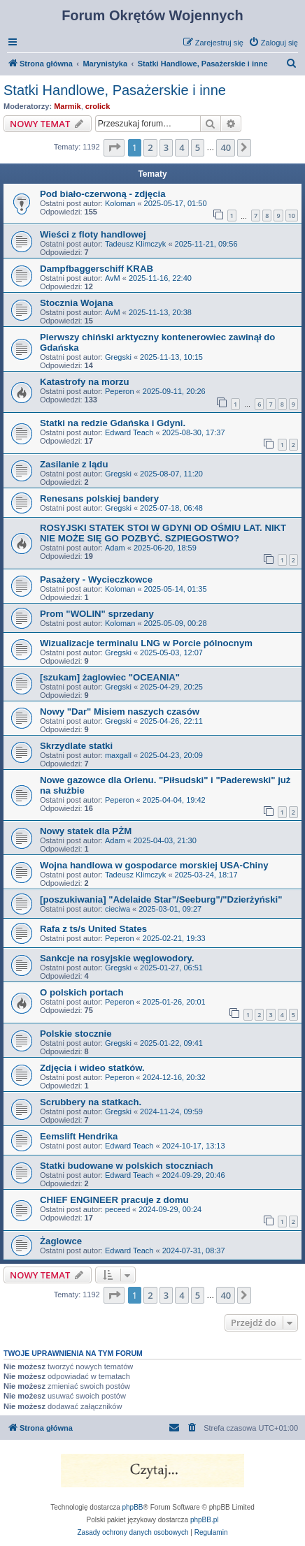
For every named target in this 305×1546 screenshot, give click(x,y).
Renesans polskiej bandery (99, 498)
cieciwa (117, 909)
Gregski (118, 357)
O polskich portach (81, 992)
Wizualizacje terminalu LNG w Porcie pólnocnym (146, 643)
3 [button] (166, 147)
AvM (112, 278)
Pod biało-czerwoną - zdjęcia (103, 194)
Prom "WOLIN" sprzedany (97, 613)
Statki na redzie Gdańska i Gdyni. (112, 423)
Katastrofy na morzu (84, 382)
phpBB (132, 1507)
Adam (115, 548)
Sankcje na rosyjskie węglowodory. (117, 958)
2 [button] (150, 147)
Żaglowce (61, 1241)
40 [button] (225, 147)
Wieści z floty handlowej (93, 234)
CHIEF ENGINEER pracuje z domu (114, 1200)
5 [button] (197, 147)
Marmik (67, 106)
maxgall (118, 755)
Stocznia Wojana (76, 303)
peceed (117, 1209)
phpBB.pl (204, 1520)
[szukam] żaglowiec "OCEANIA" (110, 677)
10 (291, 215)
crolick (97, 106)
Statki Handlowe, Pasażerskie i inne (114, 90)
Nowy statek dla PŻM (86, 831)
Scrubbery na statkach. (90, 1102)
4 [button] (181, 147)
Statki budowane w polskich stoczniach (126, 1165)
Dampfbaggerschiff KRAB (96, 268)
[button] (114, 147)
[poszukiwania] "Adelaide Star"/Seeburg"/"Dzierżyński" (161, 899)
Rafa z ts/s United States (93, 929)
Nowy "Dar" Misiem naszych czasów (119, 711)
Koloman (120, 203)
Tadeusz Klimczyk (135, 244)
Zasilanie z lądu (74, 464)
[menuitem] (273, 42)
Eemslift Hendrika (79, 1136)
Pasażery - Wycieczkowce (96, 579)
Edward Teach (129, 432)
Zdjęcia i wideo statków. (92, 1068)
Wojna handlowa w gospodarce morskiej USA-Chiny (154, 865)
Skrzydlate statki (76, 746)
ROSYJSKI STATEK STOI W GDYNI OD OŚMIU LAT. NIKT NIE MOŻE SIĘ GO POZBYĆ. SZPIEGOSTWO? (163, 533)
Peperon (119, 391)
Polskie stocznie (76, 1033)
